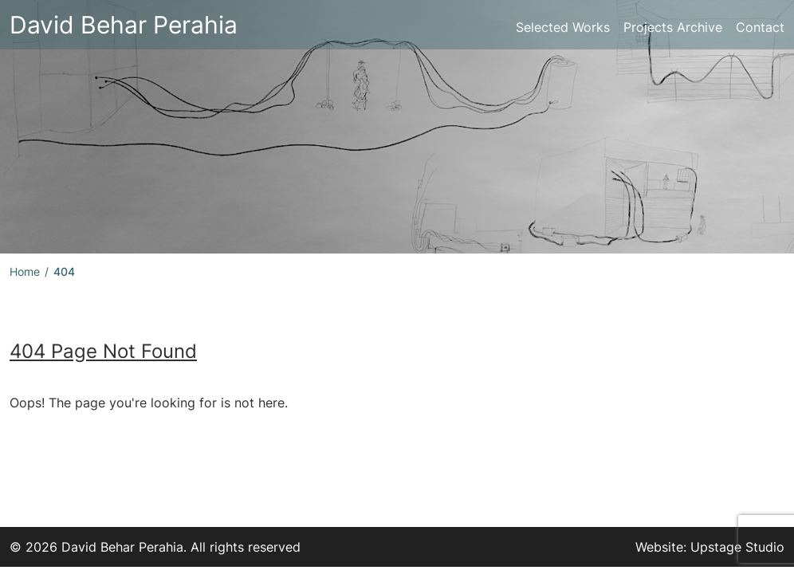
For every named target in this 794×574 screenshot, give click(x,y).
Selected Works (563, 27)
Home (25, 271)
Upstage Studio (737, 547)
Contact (760, 27)
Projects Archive (672, 27)
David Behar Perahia (124, 24)
